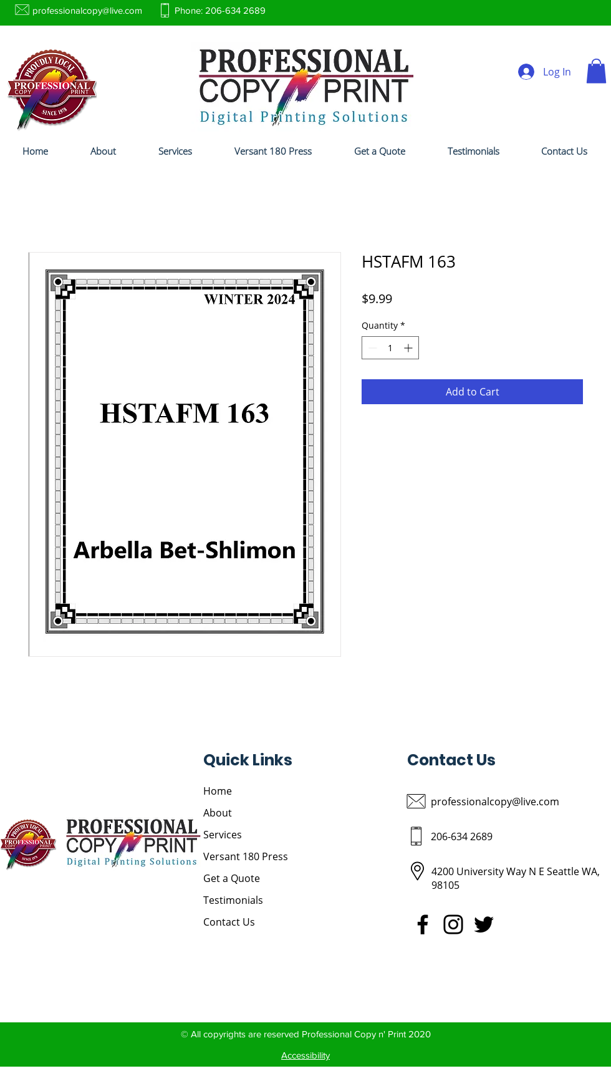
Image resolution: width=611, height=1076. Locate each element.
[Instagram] (453, 924)
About (217, 813)
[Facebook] (423, 924)
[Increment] (409, 348)
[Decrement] (371, 348)
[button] (596, 71)
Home (217, 791)
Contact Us (229, 922)
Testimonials (233, 900)
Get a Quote (231, 878)
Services (222, 834)
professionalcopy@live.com (87, 10)
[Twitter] (484, 924)
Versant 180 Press (245, 856)
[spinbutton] (390, 348)
